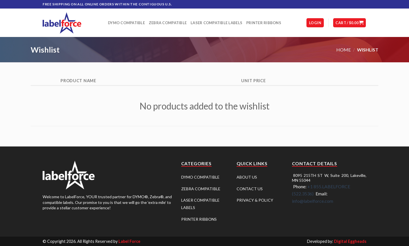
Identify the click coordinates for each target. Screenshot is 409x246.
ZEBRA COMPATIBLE (200, 188)
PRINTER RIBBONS (199, 219)
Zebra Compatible (168, 22)
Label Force (129, 241)
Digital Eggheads (350, 241)
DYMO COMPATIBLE (200, 177)
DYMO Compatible (126, 22)
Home (343, 49)
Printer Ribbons (263, 22)
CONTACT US (250, 188)
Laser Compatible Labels (216, 22)
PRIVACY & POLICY (255, 200)
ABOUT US (247, 177)
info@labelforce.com (312, 201)
